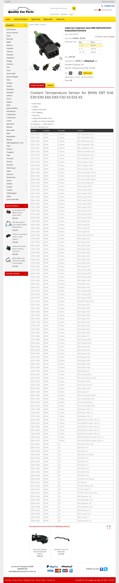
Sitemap (8, 580)
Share (68, 80)
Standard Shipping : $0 (74, 64)
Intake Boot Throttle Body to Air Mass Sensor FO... (19, 248)
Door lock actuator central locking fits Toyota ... (40, 551)
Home (31, 24)
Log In (71, 14)
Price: (67, 57)
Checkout (64, 14)
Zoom (60, 58)
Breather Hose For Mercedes (61, 550)
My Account (54, 14)
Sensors (43, 24)
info (96, 61)
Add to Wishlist (88, 77)
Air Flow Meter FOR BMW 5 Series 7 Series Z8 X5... (18, 212)
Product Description (37, 85)
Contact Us (51, 580)
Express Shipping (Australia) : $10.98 (80, 68)
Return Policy (40, 580)
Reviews (50, 85)
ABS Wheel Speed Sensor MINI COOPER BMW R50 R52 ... (19, 224)
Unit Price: (68, 38)
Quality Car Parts (94, 580)
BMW (37, 24)
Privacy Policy (17, 580)
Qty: (66, 73)
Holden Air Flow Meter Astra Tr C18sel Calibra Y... (19, 236)
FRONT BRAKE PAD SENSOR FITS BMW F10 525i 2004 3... (18, 260)
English (7, 1)
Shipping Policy (29, 580)
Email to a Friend (74, 77)
